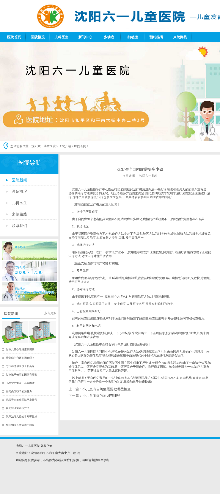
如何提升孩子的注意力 (19, 391)
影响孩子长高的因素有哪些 (21, 374)
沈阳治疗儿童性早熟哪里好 (21, 416)
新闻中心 (85, 37)
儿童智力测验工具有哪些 (20, 382)
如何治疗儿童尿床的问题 (20, 424)
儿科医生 (61, 37)
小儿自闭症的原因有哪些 (101, 395)
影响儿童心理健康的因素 (20, 349)
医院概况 (38, 37)
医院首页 (14, 37)
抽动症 (132, 37)
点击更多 (50, 313)
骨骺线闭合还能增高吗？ (20, 357)
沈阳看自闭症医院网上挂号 (21, 399)
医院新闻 (80, 146)
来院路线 (180, 37)
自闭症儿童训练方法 (17, 408)
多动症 (109, 37)
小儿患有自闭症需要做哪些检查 (106, 389)
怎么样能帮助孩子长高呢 (20, 366)
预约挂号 (156, 37)
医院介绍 (65, 146)
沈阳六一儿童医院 (43, 146)
